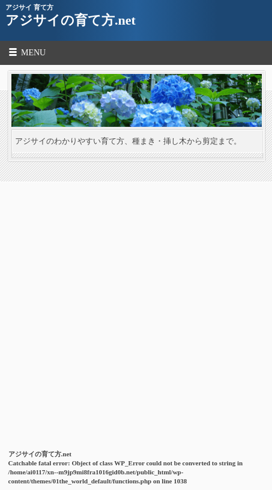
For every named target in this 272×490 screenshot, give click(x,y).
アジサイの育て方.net (70, 20)
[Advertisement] (136, 303)
